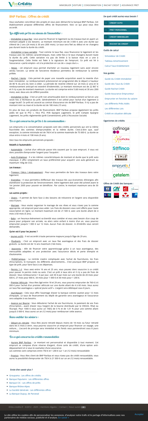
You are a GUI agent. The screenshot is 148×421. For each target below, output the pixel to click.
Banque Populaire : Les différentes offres (29, 379)
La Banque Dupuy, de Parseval (24, 393)
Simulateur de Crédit (115, 56)
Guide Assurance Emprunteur (119, 93)
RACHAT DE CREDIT (119, 44)
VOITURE (77, 5)
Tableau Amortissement (116, 61)
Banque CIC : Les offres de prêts (24, 382)
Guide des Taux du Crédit (117, 83)
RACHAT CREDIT (111, 5)
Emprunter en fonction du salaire (121, 98)
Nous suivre (77, 407)
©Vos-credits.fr (16, 407)
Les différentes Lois (114, 108)
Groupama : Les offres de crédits (25, 375)
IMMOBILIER (65, 5)
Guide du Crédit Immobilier (118, 78)
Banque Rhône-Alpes (19, 386)
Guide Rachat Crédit (114, 88)
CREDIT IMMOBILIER (119, 37)
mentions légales (48, 407)
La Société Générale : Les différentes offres (30, 390)
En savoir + (63, 417)
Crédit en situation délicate (118, 113)
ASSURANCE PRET (130, 5)
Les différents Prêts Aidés (117, 103)
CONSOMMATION (92, 5)
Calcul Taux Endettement (117, 65)
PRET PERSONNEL (118, 30)
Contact (63, 407)
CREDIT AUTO (116, 23)
